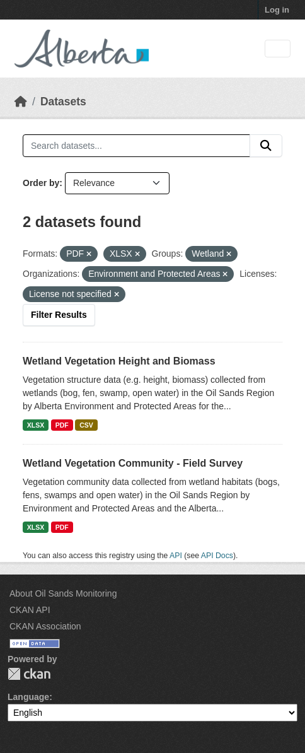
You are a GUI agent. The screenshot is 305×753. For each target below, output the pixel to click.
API (176, 555)
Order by (41, 183)
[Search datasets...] (136, 145)
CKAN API (29, 610)
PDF (62, 425)
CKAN (29, 673)
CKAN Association (45, 626)
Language (28, 697)
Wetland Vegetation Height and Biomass (119, 361)
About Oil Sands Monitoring (63, 593)
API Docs (217, 555)
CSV (86, 425)
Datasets (63, 101)
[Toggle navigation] (278, 49)
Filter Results (59, 315)
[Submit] (266, 145)
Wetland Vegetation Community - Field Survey (133, 463)
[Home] (20, 101)
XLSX (35, 425)
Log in (277, 10)
